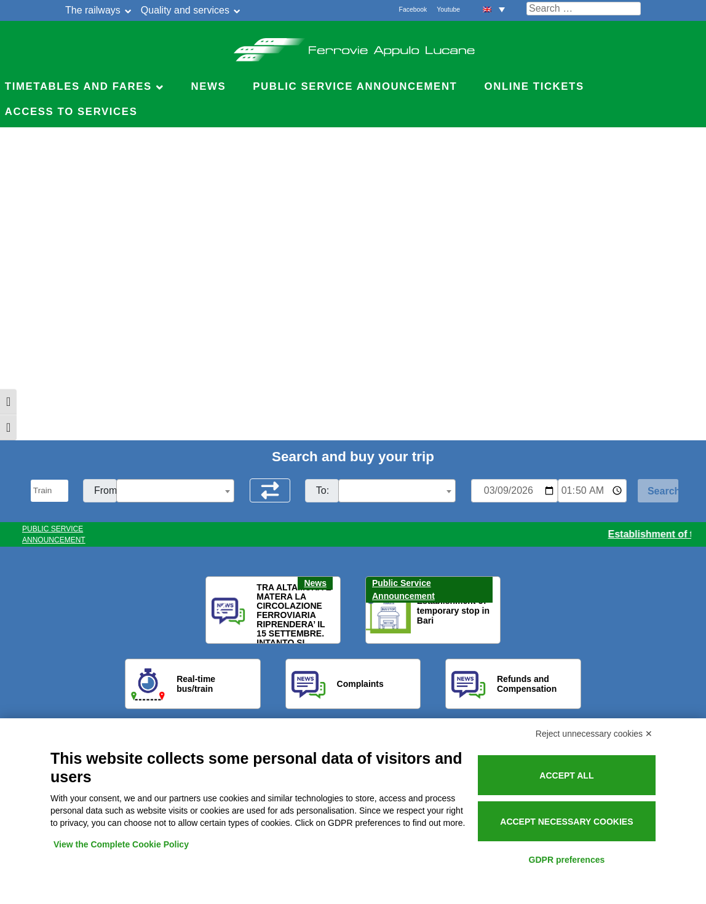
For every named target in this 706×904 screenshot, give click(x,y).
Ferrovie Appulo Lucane (353, 46)
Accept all (566, 775)
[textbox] (175, 491)
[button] (222, 610)
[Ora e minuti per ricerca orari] (592, 490)
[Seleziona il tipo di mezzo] (49, 491)
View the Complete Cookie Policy (121, 844)
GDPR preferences (567, 860)
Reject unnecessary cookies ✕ (594, 734)
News (208, 86)
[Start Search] (658, 490)
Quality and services (185, 10)
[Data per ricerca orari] (514, 490)
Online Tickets (534, 86)
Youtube (448, 9)
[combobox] (175, 490)
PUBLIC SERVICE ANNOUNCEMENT (53, 534)
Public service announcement (355, 86)
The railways (93, 10)
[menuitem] (494, 9)
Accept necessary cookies (566, 822)
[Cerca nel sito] (583, 8)
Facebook (413, 9)
